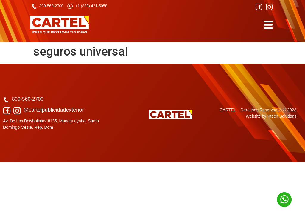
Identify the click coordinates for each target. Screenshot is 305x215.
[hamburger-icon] (268, 25)
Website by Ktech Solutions (271, 116)
